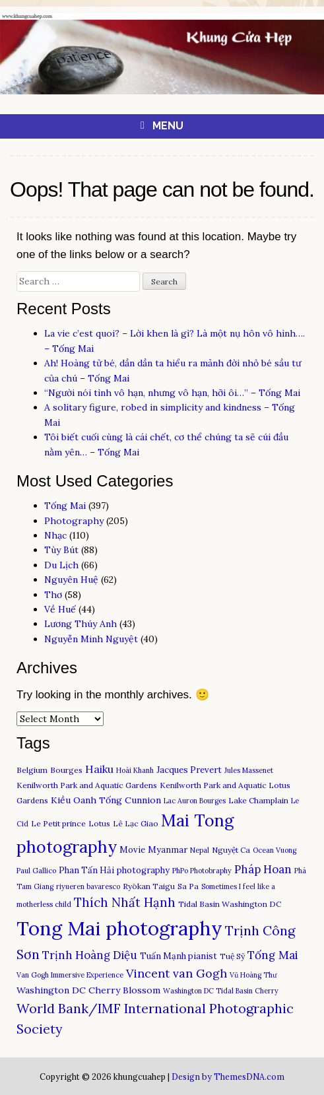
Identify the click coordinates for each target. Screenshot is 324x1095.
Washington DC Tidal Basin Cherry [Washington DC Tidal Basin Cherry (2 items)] (220, 990)
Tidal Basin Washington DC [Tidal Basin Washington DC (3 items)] (229, 904)
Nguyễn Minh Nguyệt (91, 639)
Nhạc (55, 535)
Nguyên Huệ (71, 579)
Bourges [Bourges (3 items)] (66, 770)
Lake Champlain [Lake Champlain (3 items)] (258, 800)
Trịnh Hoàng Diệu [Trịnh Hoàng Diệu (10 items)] (89, 955)
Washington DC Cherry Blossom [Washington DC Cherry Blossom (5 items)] (88, 990)
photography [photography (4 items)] (143, 870)
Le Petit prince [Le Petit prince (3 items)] (58, 823)
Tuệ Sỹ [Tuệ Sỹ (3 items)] (232, 956)
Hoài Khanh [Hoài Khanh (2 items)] (135, 770)
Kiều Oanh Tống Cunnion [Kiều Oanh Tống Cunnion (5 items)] (106, 800)
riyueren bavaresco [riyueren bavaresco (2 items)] (88, 886)
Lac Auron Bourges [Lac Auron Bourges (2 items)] (195, 800)
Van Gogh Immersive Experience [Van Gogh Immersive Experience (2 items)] (69, 974)
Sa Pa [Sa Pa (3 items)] (188, 886)
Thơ (53, 595)
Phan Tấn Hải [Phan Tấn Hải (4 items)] (86, 870)
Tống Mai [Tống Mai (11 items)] (272, 955)
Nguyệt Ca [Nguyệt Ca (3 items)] (231, 850)
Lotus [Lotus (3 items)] (99, 823)
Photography (74, 521)
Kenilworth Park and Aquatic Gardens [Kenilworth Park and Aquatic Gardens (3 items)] (86, 785)
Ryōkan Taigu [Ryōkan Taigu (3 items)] (149, 886)
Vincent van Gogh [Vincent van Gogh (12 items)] (176, 973)
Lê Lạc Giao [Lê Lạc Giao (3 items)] (135, 823)
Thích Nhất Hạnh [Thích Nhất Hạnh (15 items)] (125, 902)
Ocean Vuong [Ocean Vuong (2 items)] (274, 850)
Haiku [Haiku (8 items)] (99, 769)
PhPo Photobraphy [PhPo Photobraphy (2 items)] (202, 870)
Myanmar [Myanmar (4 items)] (167, 849)
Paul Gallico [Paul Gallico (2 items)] (36, 870)
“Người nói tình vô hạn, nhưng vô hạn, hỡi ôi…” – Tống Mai (172, 393)
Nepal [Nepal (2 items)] (199, 850)
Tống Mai (65, 506)
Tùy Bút (61, 550)
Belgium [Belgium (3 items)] (32, 770)
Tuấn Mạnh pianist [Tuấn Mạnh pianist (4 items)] (178, 956)
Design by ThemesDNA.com (228, 1076)
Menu (167, 125)
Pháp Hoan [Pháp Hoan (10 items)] (263, 869)
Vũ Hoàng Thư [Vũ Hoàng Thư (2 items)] (253, 974)
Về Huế (60, 609)
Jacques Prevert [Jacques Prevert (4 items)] (189, 770)
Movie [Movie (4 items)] (132, 849)
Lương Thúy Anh (80, 624)
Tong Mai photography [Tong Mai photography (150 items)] (119, 928)
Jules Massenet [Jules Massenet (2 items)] (248, 770)
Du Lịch (61, 565)
